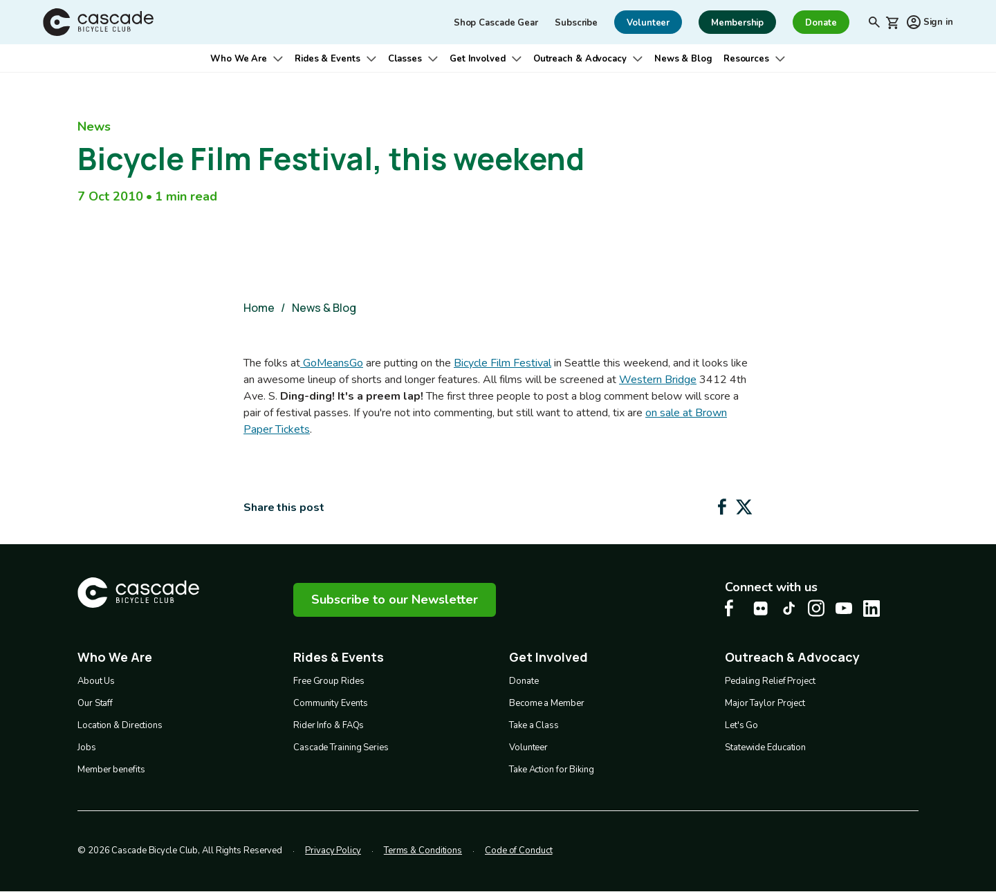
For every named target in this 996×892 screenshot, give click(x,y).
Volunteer (528, 747)
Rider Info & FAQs (328, 725)
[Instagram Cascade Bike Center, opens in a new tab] (816, 608)
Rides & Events (327, 59)
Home (259, 307)
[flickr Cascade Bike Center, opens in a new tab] (761, 608)
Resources (746, 59)
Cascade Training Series (341, 747)
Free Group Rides (328, 681)
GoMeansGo (331, 363)
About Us (96, 681)
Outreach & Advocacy (580, 59)
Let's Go (741, 725)
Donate (523, 681)
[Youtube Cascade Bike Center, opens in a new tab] (844, 608)
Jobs (86, 747)
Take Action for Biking (551, 769)
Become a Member (546, 703)
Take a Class (534, 725)
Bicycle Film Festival (502, 363)
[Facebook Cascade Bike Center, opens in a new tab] (733, 608)
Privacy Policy (333, 850)
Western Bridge (658, 379)
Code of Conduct (519, 850)
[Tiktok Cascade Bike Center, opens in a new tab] (788, 608)
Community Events (330, 703)
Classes (405, 59)
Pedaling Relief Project (770, 681)
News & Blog (683, 59)
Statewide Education (765, 747)
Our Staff (95, 703)
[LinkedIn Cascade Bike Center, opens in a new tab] (871, 608)
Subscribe (576, 23)
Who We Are (238, 59)
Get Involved (478, 59)
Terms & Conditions (423, 850)
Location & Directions (120, 725)
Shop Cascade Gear (496, 23)
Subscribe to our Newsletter (394, 599)
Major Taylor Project (765, 703)
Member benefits (111, 769)
